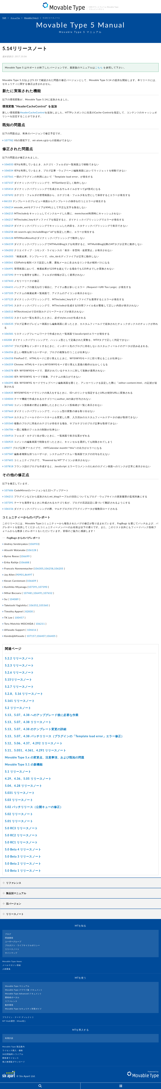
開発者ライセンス (11, 1058)
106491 (9, 268)
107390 (9, 274)
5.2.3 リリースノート (19, 665)
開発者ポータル (12, 997)
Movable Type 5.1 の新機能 (24, 764)
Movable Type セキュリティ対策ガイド (23, 1009)
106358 (9, 358)
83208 (8, 339)
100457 (19, 617)
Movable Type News (13, 961)
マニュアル (15, 18)
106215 (9, 213)
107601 (9, 460)
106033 (9, 164)
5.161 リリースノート (20, 700)
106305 (9, 256)
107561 (9, 176)
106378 (9, 370)
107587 (9, 454)
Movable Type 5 (31, 18)
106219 (9, 225)
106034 (9, 170)
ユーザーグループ (13, 941)
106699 (25, 556)
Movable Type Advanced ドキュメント (23, 993)
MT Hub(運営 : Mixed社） (16, 1021)
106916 (9, 435)
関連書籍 (9, 938)
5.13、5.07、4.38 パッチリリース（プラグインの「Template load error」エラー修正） (64, 736)
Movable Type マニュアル (17, 986)
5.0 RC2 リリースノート (21, 835)
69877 (8, 447)
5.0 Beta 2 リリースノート (23, 863)
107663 (9, 411)
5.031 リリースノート (20, 792)
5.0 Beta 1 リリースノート (23, 870)
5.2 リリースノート (18, 708)
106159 (9, 244)
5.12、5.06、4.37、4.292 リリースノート (34, 743)
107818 (9, 466)
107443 (9, 280)
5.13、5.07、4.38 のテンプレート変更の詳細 (36, 729)
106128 (9, 238)
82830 (29, 611)
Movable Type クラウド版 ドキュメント (23, 990)
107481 (28, 593)
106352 (33, 605)
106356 (9, 352)
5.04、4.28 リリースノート (23, 785)
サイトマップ (11, 953)
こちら (99, 67)
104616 (31, 629)
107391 (9, 502)
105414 (9, 188)
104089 (14, 599)
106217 (9, 219)
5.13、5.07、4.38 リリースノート (28, 722)
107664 (9, 417)
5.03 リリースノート (19, 800)
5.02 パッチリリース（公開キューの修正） (34, 807)
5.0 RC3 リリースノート (21, 828)
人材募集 (7, 969)
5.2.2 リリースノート (19, 658)
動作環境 (9, 1005)
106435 (9, 392)
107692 (9, 195)
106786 (9, 429)
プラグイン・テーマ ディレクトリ (19, 1017)
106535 (9, 323)
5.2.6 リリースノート (19, 672)
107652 (48, 593)
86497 (28, 574)
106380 (9, 376)
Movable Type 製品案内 (14, 1046)
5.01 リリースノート (19, 821)
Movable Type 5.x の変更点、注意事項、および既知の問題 (44, 757)
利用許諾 (9, 1038)
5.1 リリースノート (18, 771)
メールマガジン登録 (12, 965)
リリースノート (12, 949)
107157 (9, 182)
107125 (9, 299)
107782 (9, 140)
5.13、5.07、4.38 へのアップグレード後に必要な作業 (41, 715)
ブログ (8, 934)
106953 (34, 544)
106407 (41, 636)
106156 (9, 508)
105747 (9, 346)
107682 (9, 405)
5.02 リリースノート (19, 814)
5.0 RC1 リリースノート (21, 842)
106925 (9, 441)
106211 (9, 496)
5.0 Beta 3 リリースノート (23, 856)
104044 (9, 398)
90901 (20, 574)
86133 (8, 201)
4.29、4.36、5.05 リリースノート (28, 778)
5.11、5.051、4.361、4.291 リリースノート (35, 750)
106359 (9, 364)
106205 (59, 568)
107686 (9, 490)
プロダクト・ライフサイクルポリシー (22, 945)
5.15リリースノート (18, 679)
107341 (9, 305)
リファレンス (11, 1001)
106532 (9, 317)
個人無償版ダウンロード (15, 1062)
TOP (4, 18)
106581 (9, 333)
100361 (9, 262)
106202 (9, 250)
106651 (9, 287)
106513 (9, 311)
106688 (24, 562)
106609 (31, 580)
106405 (51, 636)
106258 (9, 231)
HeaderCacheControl (32, 112)
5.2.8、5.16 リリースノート (24, 693)
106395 (9, 382)
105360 (9, 423)
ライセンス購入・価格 (13, 1050)
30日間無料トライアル (14, 1054)
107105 (9, 293)
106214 (9, 207)
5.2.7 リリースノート (19, 686)
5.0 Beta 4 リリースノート (23, 849)
